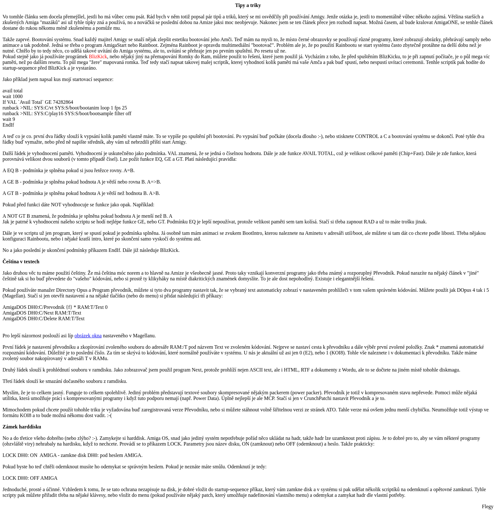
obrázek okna (88, 335)
